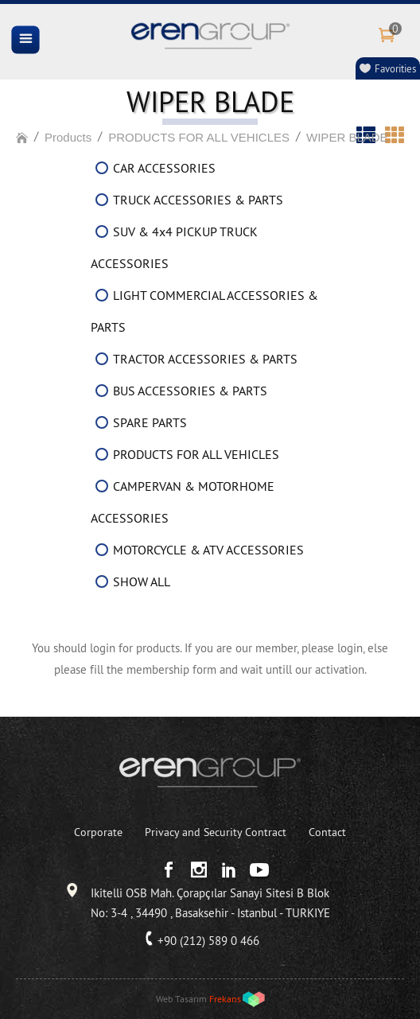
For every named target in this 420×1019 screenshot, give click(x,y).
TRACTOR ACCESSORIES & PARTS (205, 359)
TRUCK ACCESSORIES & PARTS (198, 200)
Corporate (98, 832)
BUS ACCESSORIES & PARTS (190, 391)
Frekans (225, 999)
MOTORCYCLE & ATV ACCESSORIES (208, 550)
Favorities (395, 68)
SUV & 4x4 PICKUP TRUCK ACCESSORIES (174, 247)
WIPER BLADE (347, 137)
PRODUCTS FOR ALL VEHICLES (199, 137)
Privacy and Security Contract (215, 832)
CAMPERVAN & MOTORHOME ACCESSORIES (182, 502)
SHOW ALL (141, 581)
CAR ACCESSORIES (164, 168)
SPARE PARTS (150, 422)
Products (68, 137)
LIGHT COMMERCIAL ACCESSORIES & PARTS (204, 311)
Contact (327, 832)
